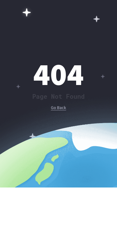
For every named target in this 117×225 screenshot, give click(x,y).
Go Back (58, 108)
